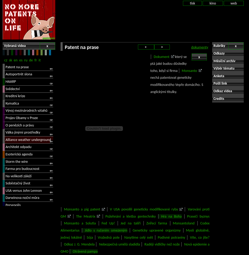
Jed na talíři (131, 223)
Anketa (218, 76)
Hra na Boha (171, 216)
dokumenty (199, 47)
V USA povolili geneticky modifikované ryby (144, 209)
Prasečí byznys (198, 216)
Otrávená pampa (85, 251)
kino (213, 3)
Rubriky (228, 46)
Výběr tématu (224, 68)
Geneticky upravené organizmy (157, 230)
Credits (218, 98)
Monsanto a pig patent (82, 209)
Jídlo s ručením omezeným (106, 230)
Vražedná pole (109, 237)
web (234, 3)
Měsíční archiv (224, 61)
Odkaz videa (222, 91)
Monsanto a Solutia (80, 223)
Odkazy (219, 53)
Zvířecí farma (156, 223)
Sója (90, 237)
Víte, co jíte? (200, 237)
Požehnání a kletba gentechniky (131, 216)
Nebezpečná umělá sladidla (119, 244)
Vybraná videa (29, 46)
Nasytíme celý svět (138, 237)
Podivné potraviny (171, 237)
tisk (192, 3)
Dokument (162, 57)
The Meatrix (85, 216)
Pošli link (220, 83)
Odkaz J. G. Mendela (79, 244)
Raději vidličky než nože (162, 244)
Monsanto (189, 70)
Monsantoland (184, 223)
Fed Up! (108, 223)
